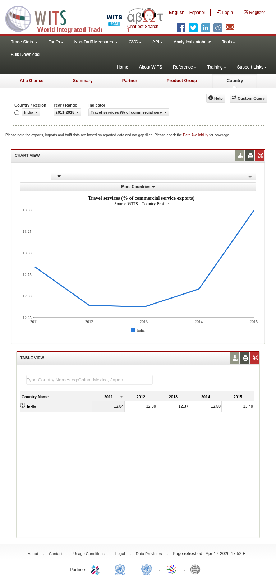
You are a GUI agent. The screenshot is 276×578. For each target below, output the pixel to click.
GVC (135, 41)
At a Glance (31, 80)
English (176, 12)
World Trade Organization (172, 569)
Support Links (252, 67)
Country (234, 80)
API (157, 41)
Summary (83, 80)
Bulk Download (25, 54)
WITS (72, 18)
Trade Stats (24, 41)
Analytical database (192, 41)
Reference (184, 67)
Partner (129, 80)
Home (122, 67)
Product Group (182, 80)
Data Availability (196, 135)
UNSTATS (146, 569)
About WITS (150, 67)
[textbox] (89, 380)
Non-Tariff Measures (96, 41)
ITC (96, 569)
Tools (228, 41)
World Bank (197, 569)
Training (216, 67)
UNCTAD (121, 569)
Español (197, 12)
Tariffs (56, 41)
